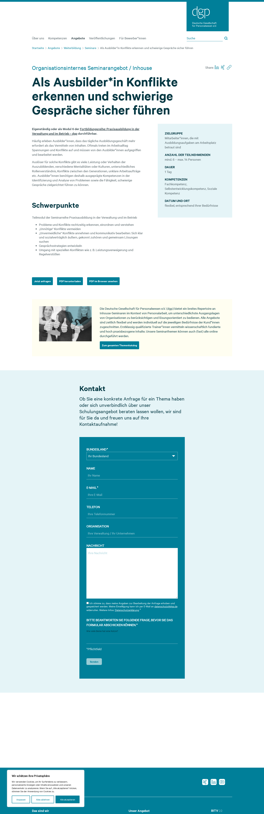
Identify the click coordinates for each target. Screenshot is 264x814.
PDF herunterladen (70, 281)
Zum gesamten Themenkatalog (119, 345)
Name (90, 468)
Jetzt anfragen (42, 281)
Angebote (78, 38)
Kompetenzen (57, 38)
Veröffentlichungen (102, 38)
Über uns (38, 38)
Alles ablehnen (43, 799)
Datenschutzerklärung (127, 610)
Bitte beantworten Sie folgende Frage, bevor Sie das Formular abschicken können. (129, 622)
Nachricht (95, 545)
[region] (45, 788)
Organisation (97, 526)
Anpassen (21, 799)
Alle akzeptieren (67, 799)
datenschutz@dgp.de (165, 606)
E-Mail (92, 487)
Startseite (38, 48)
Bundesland (97, 449)
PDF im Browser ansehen (103, 281)
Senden (94, 661)
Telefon (93, 507)
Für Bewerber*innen (132, 38)
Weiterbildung (72, 48)
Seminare (90, 48)
